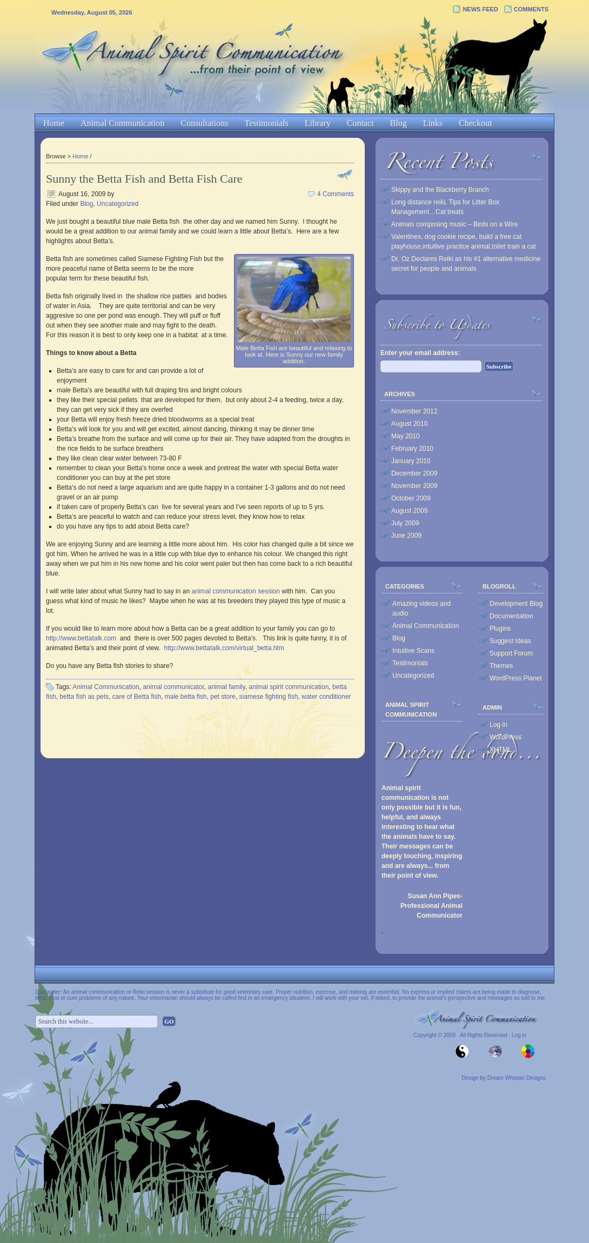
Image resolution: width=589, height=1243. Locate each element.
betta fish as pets (84, 696)
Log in (498, 725)
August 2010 (409, 423)
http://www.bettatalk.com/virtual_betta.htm (224, 648)
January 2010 (411, 461)
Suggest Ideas (510, 641)
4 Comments (335, 194)
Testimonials (266, 123)
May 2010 (405, 436)
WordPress (505, 737)
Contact (360, 123)
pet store (223, 696)
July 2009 (405, 523)
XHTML (501, 749)
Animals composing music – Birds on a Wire (454, 224)
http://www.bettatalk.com (81, 638)
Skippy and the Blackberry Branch (440, 189)
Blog (398, 123)
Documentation (511, 616)
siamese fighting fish (268, 696)
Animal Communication (122, 123)
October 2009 (411, 498)
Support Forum (511, 653)
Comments (531, 9)
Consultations (204, 123)
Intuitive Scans (413, 650)
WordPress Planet (516, 678)
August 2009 (409, 510)
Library (318, 123)
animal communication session (235, 591)
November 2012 (414, 411)
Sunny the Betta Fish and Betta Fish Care (144, 178)
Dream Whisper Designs (516, 1078)
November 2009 (414, 486)
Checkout (475, 123)
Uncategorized (117, 204)
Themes (501, 666)
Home (53, 123)
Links (433, 123)
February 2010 (412, 448)
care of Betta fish (136, 696)
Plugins (500, 628)
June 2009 (406, 535)
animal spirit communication (289, 687)
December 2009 (414, 473)
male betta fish (185, 696)
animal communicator (173, 687)
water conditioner (326, 696)
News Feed (480, 9)
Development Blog (516, 603)
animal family (226, 687)
